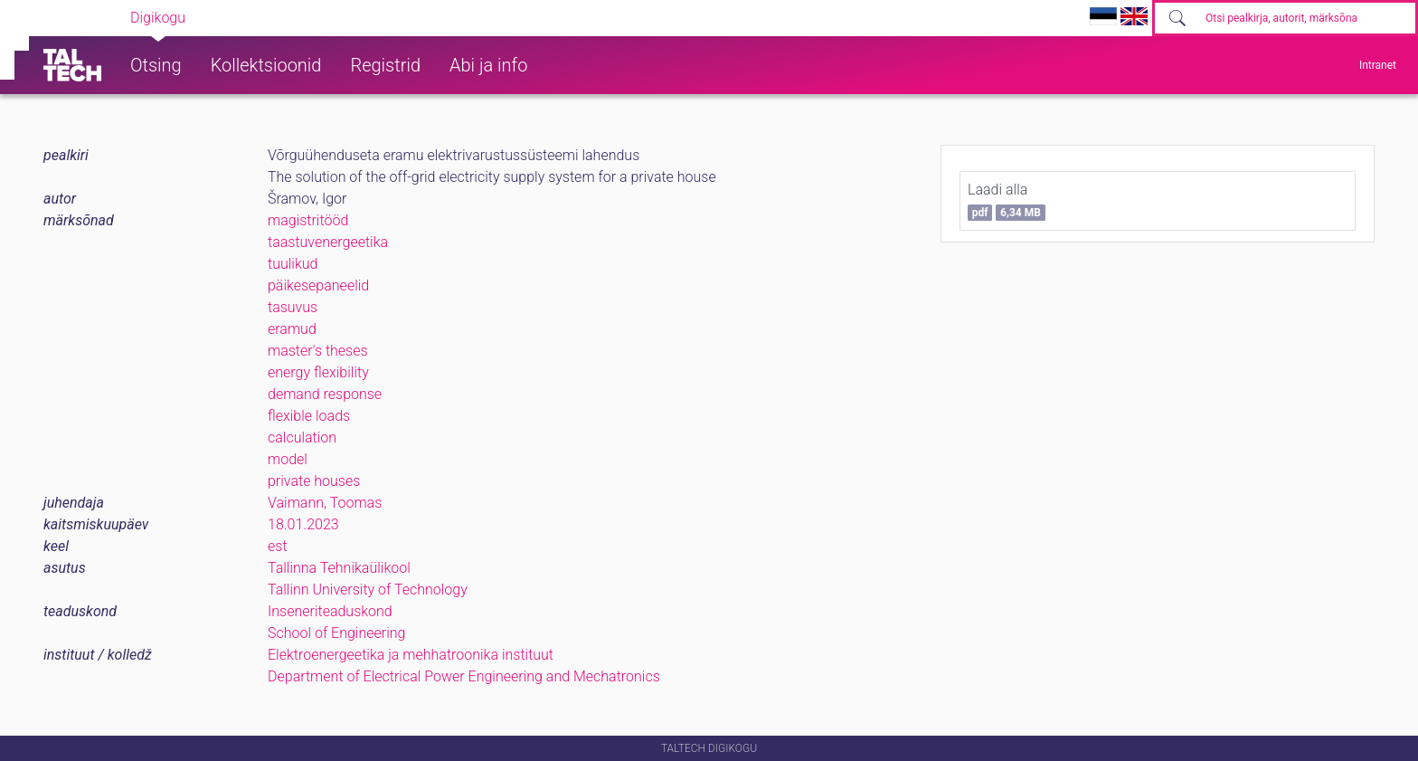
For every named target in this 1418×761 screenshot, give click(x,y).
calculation (302, 437)
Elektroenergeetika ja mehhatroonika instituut (410, 654)
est (278, 546)
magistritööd (308, 220)
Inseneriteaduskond (330, 611)
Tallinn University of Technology (368, 589)
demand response (325, 394)
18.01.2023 (303, 524)
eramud (292, 329)
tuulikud (292, 263)
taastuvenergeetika (328, 242)
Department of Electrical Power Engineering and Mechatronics (464, 676)
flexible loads (309, 415)
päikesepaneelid (318, 285)
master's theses (318, 350)
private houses (314, 481)
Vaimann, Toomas (325, 502)
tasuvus (292, 307)
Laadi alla (1006, 201)
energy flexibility (318, 372)
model (287, 459)
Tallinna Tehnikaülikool (339, 567)
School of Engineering (336, 633)
